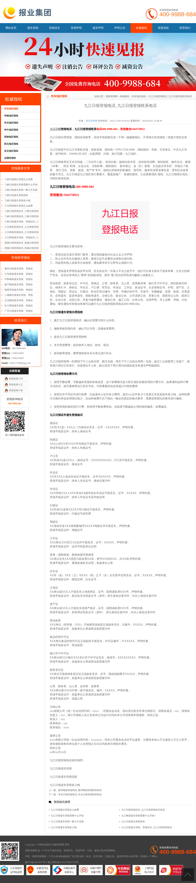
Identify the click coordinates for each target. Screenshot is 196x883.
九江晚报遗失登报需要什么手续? (138, 815)
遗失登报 (32, 27)
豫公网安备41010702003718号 (63, 862)
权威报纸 (141, 27)
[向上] (187, 874)
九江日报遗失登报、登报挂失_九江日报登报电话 (146, 827)
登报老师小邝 (16, 360)
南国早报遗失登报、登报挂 (19, 289)
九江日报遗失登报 (61, 768)
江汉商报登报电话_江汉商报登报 (22, 232)
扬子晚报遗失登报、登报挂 (19, 284)
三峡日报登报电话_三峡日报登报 (22, 216)
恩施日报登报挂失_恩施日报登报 (22, 242)
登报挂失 (54, 27)
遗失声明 (98, 27)
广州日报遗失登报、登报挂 (19, 311)
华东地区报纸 (139, 96)
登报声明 (76, 27)
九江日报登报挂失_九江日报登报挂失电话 (143, 809)
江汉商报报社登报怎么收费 (19, 205)
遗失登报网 (91, 120)
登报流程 (163, 27)
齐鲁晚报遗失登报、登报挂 (19, 279)
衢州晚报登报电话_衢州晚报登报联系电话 (80, 790)
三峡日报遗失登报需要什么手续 (21, 184)
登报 (108, 850)
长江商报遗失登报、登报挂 (19, 305)
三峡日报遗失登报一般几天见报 (21, 190)
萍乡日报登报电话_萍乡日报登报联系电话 (80, 794)
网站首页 (10, 27)
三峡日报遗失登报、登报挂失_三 (22, 221)
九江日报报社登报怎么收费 (65, 809)
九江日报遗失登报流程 (63, 776)
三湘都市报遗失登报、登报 (19, 295)
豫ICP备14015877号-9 (36, 862)
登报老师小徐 (16, 371)
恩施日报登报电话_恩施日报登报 (22, 248)
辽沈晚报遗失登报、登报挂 (19, 300)
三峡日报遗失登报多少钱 (17, 200)
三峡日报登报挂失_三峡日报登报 (22, 211)
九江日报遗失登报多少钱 (65, 785)
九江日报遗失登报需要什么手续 (67, 815)
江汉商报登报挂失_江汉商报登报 (22, 227)
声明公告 (119, 27)
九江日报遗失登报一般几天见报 (67, 821)
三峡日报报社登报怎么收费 (19, 179)
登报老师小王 (16, 366)
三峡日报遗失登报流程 (16, 195)
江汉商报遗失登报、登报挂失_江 (22, 237)
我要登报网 (111, 96)
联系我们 (185, 27)
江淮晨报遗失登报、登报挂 (19, 274)
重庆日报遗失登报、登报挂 (19, 268)
